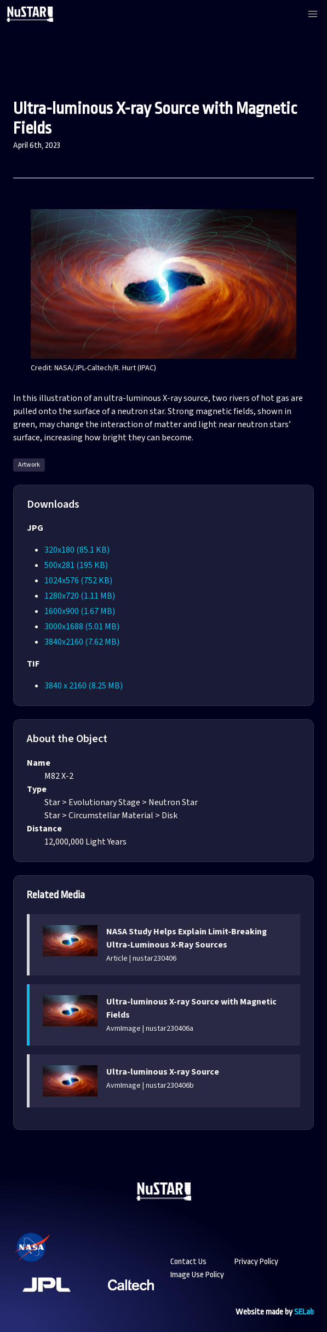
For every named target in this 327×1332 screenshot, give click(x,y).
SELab (304, 1312)
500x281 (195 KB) (76, 565)
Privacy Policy (256, 1261)
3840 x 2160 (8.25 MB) (83, 686)
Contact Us (188, 1261)
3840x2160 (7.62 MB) (81, 642)
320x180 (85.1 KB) (77, 550)
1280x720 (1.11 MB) (79, 596)
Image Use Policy (197, 1274)
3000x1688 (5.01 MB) (81, 627)
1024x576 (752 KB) (78, 581)
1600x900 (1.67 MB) (79, 611)
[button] (313, 14)
